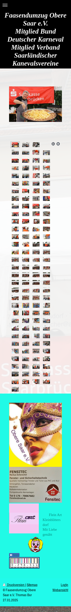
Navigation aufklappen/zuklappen (35, 5)
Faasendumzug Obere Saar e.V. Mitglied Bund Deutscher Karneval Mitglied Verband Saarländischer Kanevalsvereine (35, 39)
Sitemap (32, 585)
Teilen (14, 555)
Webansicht (60, 590)
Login (64, 585)
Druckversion (14, 585)
